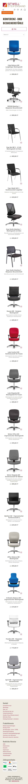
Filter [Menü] (14, 29)
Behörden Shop (7, 717)
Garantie (5, 747)
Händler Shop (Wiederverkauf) (11, 715)
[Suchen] (14, 9)
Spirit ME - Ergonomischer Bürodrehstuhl (14, 680)
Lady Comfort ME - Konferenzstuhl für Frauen (14, 353)
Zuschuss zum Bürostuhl (9, 735)
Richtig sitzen (6, 727)
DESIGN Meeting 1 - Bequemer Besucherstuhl (14, 107)
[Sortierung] (14, 34)
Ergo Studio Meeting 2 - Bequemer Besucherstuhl (14, 271)
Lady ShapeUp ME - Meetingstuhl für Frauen (14, 393)
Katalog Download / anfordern (11, 719)
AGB (4, 744)
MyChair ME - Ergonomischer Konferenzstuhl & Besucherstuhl (14, 516)
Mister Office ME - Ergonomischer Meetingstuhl (14, 434)
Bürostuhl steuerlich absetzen (10, 737)
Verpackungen (6, 755)
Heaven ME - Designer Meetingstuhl (14, 312)
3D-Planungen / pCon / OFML (10, 729)
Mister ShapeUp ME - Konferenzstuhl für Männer (14, 475)
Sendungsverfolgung (8, 731)
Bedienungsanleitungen (9, 725)
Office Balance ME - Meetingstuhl (14, 557)
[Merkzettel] (18, 9)
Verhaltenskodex (7, 753)
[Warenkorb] (25, 9)
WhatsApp (5, 707)
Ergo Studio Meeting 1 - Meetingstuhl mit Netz (14, 230)
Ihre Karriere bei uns (8, 711)
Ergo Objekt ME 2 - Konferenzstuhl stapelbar (14, 189)
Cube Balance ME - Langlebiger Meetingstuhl (14, 66)
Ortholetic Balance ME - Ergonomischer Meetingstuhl (14, 598)
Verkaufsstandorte (7, 12)
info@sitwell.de (15, 781)
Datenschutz (6, 745)
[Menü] (3, 9)
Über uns (5, 709)
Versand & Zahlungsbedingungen (11, 733)
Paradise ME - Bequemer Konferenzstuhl (14, 639)
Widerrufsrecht (7, 751)
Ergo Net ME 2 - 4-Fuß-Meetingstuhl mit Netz (14, 148)
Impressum (6, 749)
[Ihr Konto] (21, 9)
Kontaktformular (7, 705)
